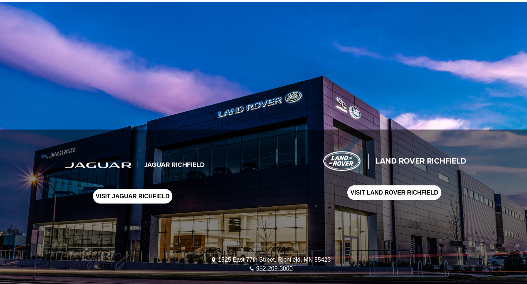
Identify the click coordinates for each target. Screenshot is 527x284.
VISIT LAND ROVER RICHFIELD (394, 192)
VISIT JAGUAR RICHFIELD (133, 196)
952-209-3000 (274, 268)
